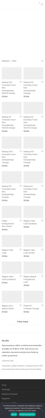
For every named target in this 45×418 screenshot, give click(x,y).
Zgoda (14, 414)
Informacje (6, 390)
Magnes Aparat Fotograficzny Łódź (30, 279)
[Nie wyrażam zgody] (42, 410)
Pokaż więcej (22, 321)
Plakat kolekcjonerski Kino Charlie (8, 223)
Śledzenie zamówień (10, 394)
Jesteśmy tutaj (7, 361)
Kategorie (6, 61)
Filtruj (14, 61)
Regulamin (6, 398)
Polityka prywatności (27, 414)
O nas (4, 385)
